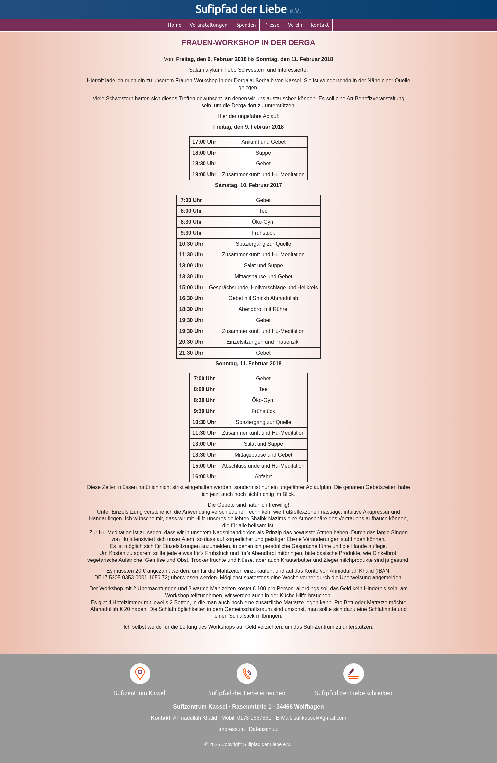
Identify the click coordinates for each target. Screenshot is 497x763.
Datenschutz (264, 729)
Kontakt (320, 25)
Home (174, 25)
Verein (295, 25)
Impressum (231, 729)
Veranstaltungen (209, 25)
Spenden (246, 25)
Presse (271, 25)
